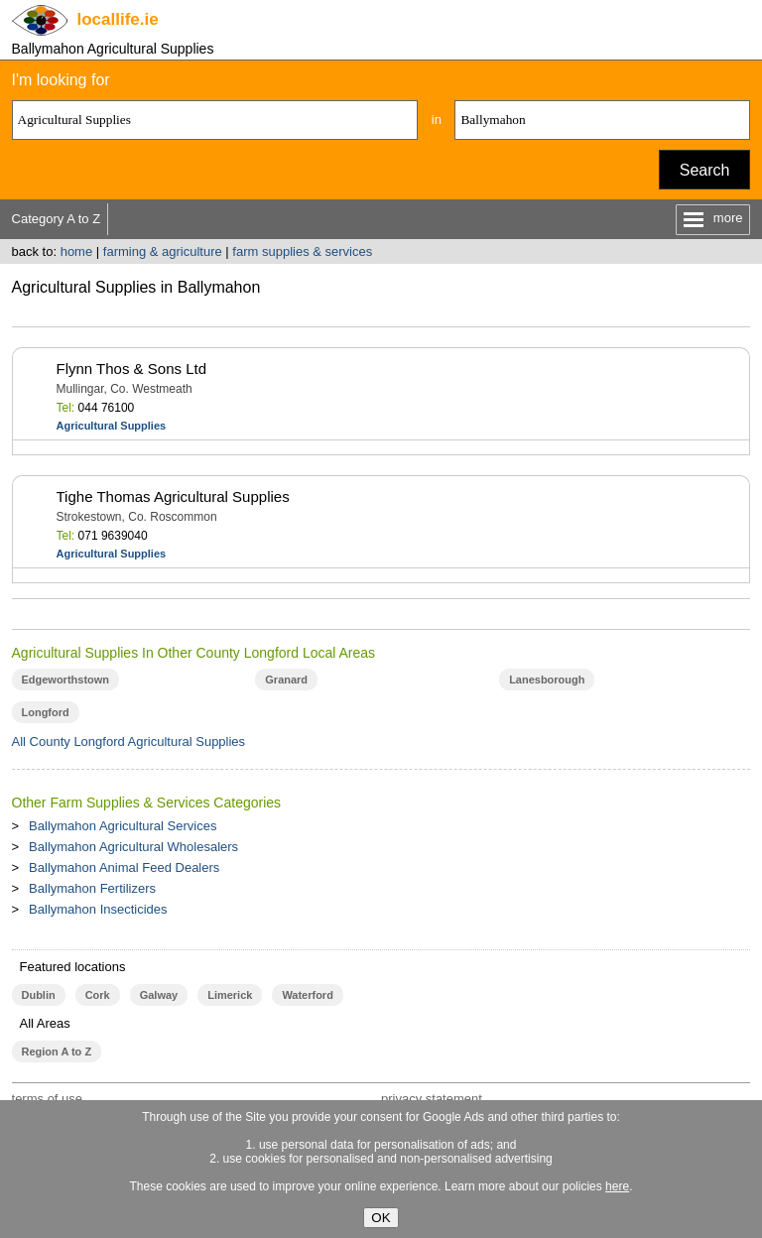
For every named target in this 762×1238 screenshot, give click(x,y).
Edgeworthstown (65, 679)
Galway (159, 995)
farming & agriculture (162, 251)
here (617, 1186)
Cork (97, 995)
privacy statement (431, 1098)
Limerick (229, 995)
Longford (45, 712)
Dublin (39, 995)
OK (380, 1217)
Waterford (307, 995)
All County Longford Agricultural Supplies (129, 741)
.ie (118, 19)
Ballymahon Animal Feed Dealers (124, 867)
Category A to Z (56, 218)
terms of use (47, 1098)
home (77, 251)
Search (705, 170)
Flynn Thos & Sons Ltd (131, 368)
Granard (286, 679)
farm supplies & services (302, 251)
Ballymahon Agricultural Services (122, 825)
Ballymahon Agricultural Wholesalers (133, 846)
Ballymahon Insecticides (98, 909)
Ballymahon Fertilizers (92, 888)
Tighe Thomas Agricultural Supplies (173, 496)
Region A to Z (57, 1051)
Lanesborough (546, 679)
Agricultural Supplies (112, 426)
